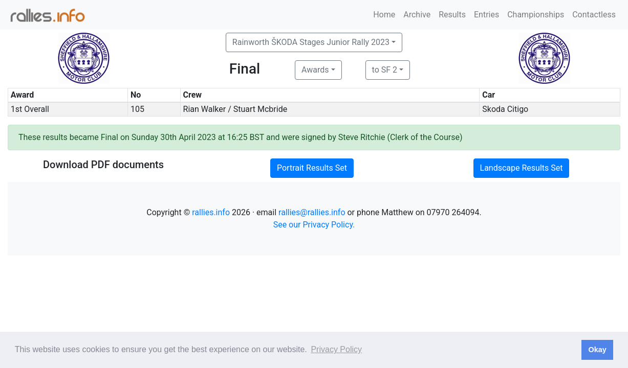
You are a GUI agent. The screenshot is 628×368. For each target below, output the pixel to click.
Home (384, 14)
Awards (315, 70)
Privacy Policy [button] (336, 349)
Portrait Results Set (312, 168)
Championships (535, 14)
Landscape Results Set (521, 168)
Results (452, 14)
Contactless (594, 14)
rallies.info (211, 212)
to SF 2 (384, 70)
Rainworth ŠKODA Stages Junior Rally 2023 (310, 42)
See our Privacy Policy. (314, 224)
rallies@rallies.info (311, 212)
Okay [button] (597, 350)
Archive (416, 14)
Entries (486, 14)
